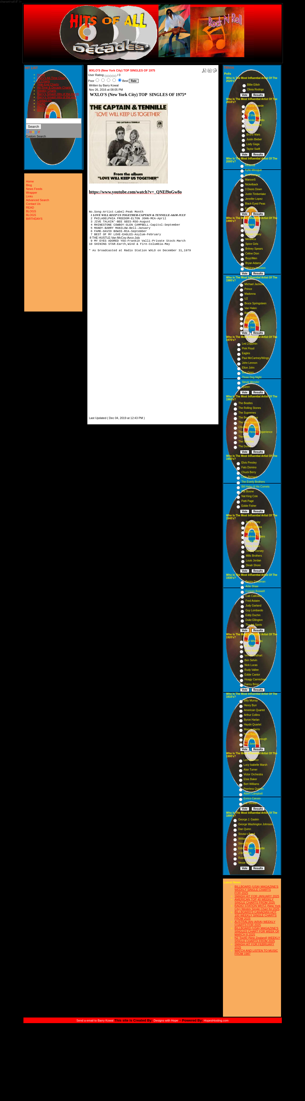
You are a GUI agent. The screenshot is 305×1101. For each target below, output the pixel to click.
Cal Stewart (251, 803)
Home (41, 74)
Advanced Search (37, 200)
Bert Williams (251, 784)
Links (29, 196)
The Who (243, 436)
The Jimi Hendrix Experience (255, 431)
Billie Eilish (253, 84)
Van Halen (251, 308)
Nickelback (251, 184)
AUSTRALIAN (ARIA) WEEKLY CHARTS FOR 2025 (255, 923)
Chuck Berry (248, 472)
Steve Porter (245, 843)
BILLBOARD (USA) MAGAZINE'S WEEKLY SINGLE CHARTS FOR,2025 (257, 890)
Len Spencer (251, 760)
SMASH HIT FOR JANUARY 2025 (257, 896)
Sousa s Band (246, 833)
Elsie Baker (250, 779)
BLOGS (42, 106)
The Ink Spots (253, 624)
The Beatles (245, 403)
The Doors (244, 446)
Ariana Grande (255, 105)
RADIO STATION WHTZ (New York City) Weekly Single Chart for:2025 (257, 907)
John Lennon (249, 362)
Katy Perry (252, 110)
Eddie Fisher (248, 505)
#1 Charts (43, 81)
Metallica (250, 239)
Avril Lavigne (252, 174)
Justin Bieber (254, 139)
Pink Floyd (248, 348)
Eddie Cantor (252, 674)
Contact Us (44, 100)
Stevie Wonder (250, 382)
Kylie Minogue (253, 170)
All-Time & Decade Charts (54, 87)
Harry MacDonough (255, 738)
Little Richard (249, 477)
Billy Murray (251, 700)
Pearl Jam (251, 229)
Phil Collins (251, 322)
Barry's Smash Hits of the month (58, 93)
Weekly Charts (46, 90)
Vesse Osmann (247, 862)
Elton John (248, 367)
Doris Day (252, 541)
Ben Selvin (251, 660)
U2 (246, 298)
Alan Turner (251, 769)
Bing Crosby (253, 522)
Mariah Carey (253, 234)
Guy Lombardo (254, 610)
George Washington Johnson (255, 824)
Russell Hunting (247, 857)
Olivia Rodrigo (255, 89)
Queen (246, 386)
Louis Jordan (253, 560)
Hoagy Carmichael (255, 679)
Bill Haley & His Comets (255, 486)
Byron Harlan (251, 719)
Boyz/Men (251, 258)
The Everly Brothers (253, 481)
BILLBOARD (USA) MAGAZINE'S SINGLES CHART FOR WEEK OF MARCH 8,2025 (257, 931)
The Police (251, 317)
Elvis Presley (249, 462)
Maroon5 (250, 179)
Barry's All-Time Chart (51, 77)
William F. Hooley (248, 838)
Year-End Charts (48, 84)
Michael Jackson (254, 284)
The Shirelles (246, 441)
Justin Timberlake (255, 194)
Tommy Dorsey (255, 550)
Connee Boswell (255, 591)
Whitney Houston (255, 267)
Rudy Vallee (252, 669)
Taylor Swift (253, 148)
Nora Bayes (251, 734)
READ (41, 103)
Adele (249, 129)
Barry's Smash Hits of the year (57, 97)
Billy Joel (250, 313)
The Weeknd (254, 124)
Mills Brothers (254, 555)
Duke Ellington (253, 620)
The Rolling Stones (249, 407)
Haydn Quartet (252, 724)
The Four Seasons (249, 422)
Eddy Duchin (253, 615)
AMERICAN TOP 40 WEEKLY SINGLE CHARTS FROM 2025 (255, 901)
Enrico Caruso (252, 798)
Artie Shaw (251, 586)
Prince (248, 289)
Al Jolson (250, 645)
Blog (29, 185)
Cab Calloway (253, 596)
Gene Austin (252, 650)
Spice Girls (251, 243)
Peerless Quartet (254, 788)
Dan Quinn (244, 829)
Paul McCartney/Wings (255, 358)
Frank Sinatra (254, 526)
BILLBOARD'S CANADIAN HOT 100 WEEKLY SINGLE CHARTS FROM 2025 (256, 915)
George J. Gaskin (248, 819)
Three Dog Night (251, 377)
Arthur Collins (252, 714)
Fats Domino (249, 467)
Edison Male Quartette (251, 848)
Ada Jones (250, 743)
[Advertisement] (105, 335)
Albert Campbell (253, 793)
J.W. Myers (244, 853)
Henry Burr (250, 705)
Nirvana (249, 224)
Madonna (250, 293)
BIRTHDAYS (45, 109)
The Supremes (247, 412)
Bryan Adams (253, 263)
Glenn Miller (253, 531)
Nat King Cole (249, 496)
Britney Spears (254, 248)
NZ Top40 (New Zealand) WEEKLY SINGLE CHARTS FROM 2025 (257, 939)
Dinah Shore (253, 565)
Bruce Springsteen (255, 303)
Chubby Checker (248, 427)
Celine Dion (252, 253)
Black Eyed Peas (255, 203)
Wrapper (31, 192)
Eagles (246, 353)
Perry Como (253, 546)
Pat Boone (247, 491)
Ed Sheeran (253, 115)
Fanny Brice (252, 684)
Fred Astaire (252, 600)
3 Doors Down (253, 189)
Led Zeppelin (249, 343)
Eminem (250, 208)
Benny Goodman (255, 581)
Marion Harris (252, 729)
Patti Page (247, 501)
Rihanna (250, 165)
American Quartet (254, 710)
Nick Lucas (251, 665)
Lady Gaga (252, 144)
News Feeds (34, 188)
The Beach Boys (248, 417)
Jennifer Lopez (254, 198)
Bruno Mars (253, 134)
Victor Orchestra (253, 774)
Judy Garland (253, 605)
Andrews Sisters (255, 536)
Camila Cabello (255, 120)
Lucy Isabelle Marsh (255, 764)
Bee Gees (248, 372)
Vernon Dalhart (253, 655)
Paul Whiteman (254, 641)
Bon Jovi (250, 327)
